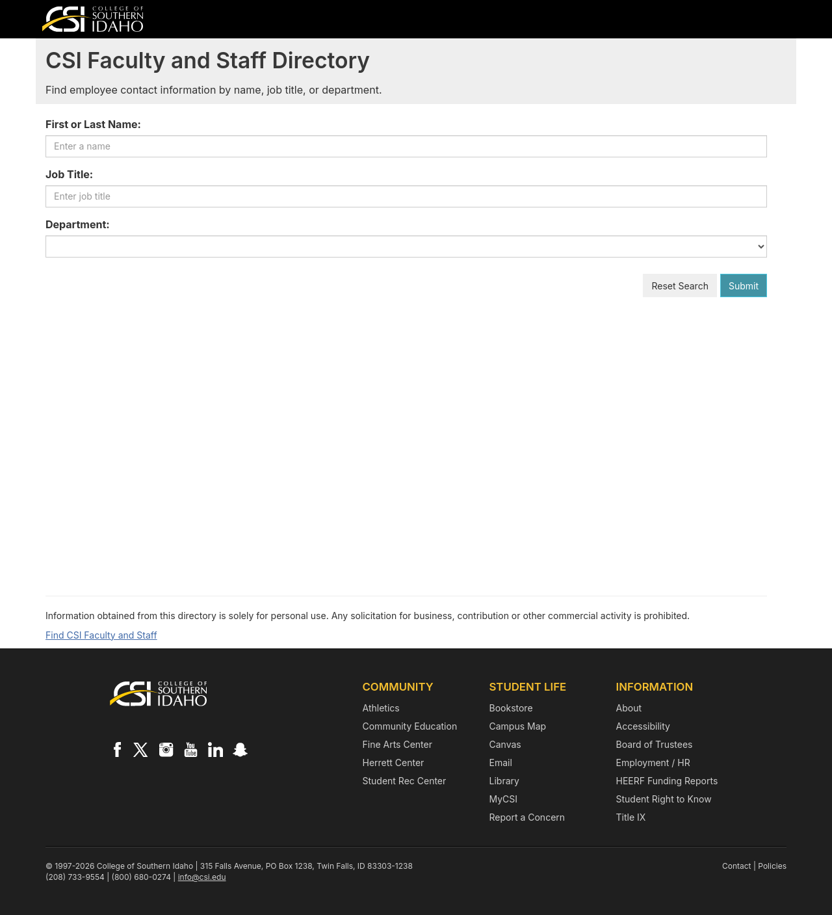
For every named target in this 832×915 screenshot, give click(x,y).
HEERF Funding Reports (667, 780)
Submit (744, 285)
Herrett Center (393, 762)
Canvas (505, 744)
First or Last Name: (93, 124)
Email (500, 762)
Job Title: (69, 174)
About (629, 707)
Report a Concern (527, 817)
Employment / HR (653, 762)
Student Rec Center (405, 780)
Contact (736, 866)
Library (504, 780)
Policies (772, 866)
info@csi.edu (202, 877)
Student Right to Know (664, 798)
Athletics (381, 707)
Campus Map (518, 726)
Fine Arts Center (397, 744)
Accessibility (643, 726)
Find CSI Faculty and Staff (101, 635)
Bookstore (511, 707)
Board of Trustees (654, 744)
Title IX (631, 817)
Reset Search (679, 285)
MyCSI (503, 798)
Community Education (410, 726)
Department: (78, 224)
